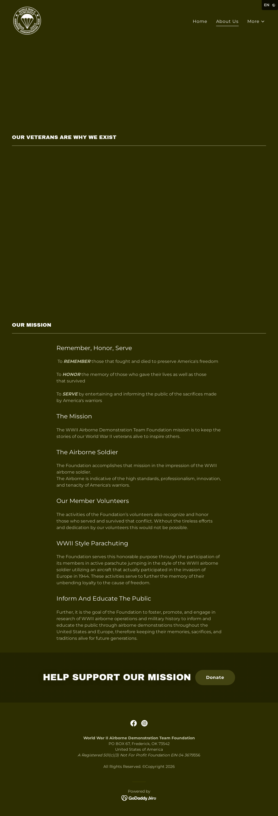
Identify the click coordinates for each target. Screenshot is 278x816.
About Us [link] (227, 21)
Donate (215, 677)
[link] (27, 20)
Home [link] (200, 21)
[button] (256, 21)
